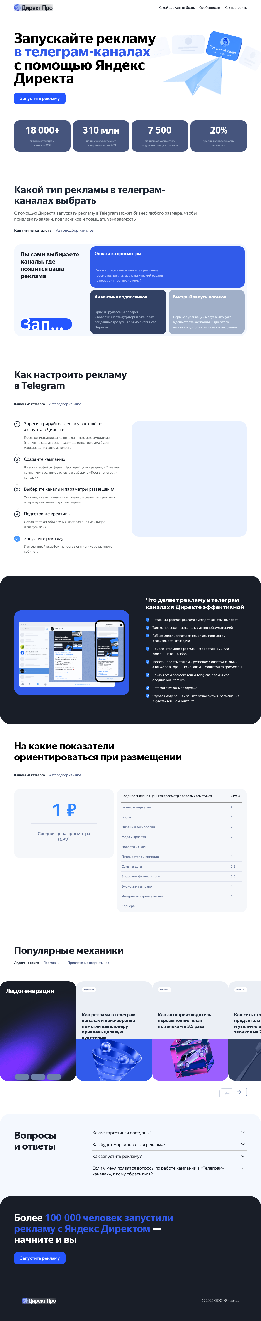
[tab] (33, 231)
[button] (111, 1071)
